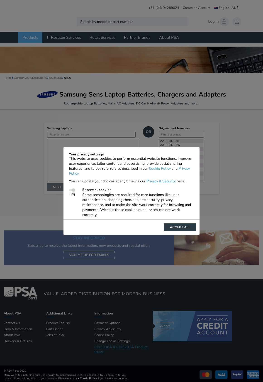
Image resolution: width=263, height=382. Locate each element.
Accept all (180, 227)
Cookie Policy (160, 168)
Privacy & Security (161, 181)
